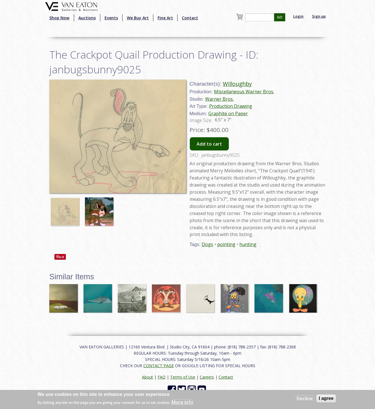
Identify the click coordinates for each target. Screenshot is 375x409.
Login (298, 16)
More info (182, 402)
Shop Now (59, 17)
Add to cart (209, 144)
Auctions (87, 17)
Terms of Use (182, 377)
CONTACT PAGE (158, 365)
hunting (247, 244)
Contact (190, 17)
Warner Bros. (219, 99)
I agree (326, 398)
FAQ (162, 377)
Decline (305, 398)
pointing (226, 244)
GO (279, 17)
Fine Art (165, 17)
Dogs (207, 244)
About (147, 377)
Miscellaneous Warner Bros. (244, 91)
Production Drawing (230, 106)
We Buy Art (138, 17)
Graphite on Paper (228, 113)
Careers (207, 377)
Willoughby (237, 84)
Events (111, 17)
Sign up (319, 16)
